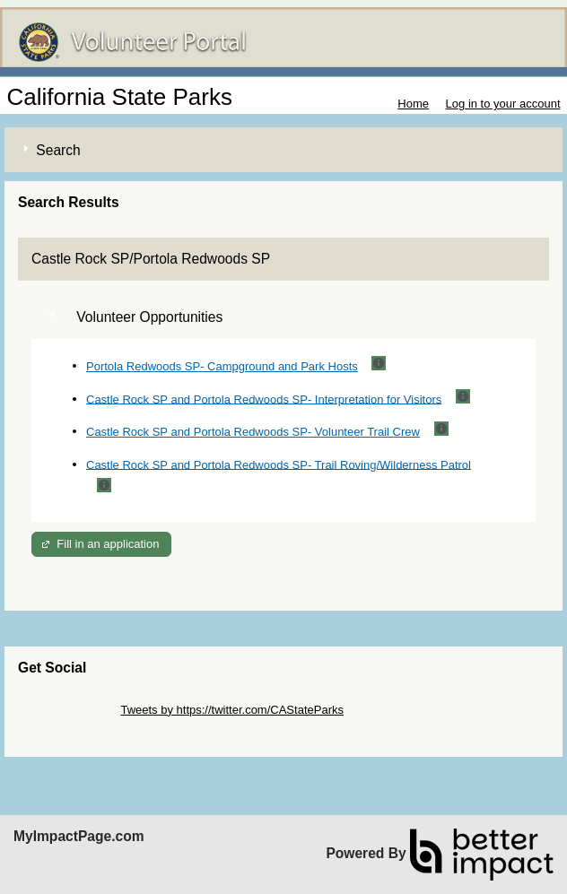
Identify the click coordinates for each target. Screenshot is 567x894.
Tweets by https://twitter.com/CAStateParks (232, 709)
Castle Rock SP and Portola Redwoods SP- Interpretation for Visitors (263, 398)
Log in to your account (503, 103)
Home (413, 103)
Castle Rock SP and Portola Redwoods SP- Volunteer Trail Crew (253, 431)
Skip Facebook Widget (76, 723)
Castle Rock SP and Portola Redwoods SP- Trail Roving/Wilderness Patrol (278, 464)
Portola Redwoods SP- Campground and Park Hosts (222, 366)
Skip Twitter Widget (68, 709)
